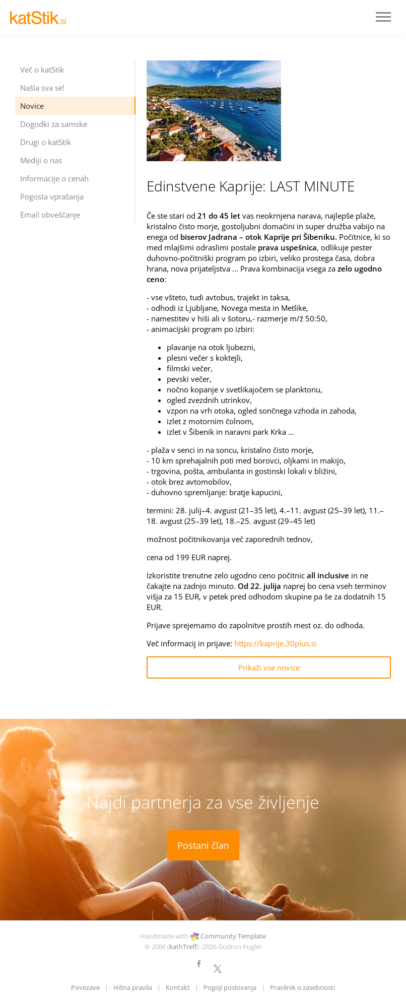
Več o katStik (42, 69)
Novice (32, 106)
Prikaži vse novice (269, 667)
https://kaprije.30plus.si (275, 643)
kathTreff (183, 946)
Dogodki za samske (53, 124)
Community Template (233, 936)
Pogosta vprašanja (52, 196)
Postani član (203, 845)
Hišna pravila (132, 987)
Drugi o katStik (45, 142)
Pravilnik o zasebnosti (302, 987)
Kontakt (178, 987)
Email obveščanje (50, 215)
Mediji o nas (41, 160)
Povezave (85, 987)
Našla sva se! (42, 88)
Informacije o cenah (54, 178)
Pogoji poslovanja (230, 987)
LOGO (40, 18)
